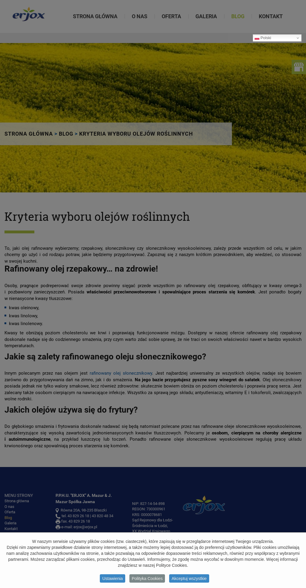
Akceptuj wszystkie (189, 579)
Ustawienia (112, 579)
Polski (263, 38)
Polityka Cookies (147, 579)
